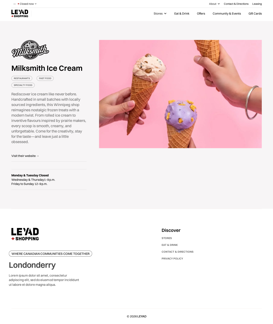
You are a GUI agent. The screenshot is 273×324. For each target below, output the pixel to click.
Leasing (257, 3)
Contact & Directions (236, 3)
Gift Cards (255, 13)
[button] (27, 4)
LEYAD (141, 316)
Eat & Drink (181, 13)
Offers (201, 13)
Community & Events (227, 13)
